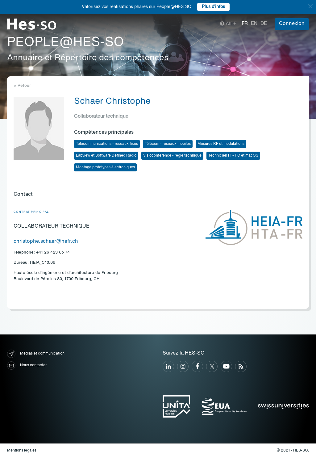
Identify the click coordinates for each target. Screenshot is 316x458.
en (254, 23)
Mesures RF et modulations (221, 144)
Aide (228, 24)
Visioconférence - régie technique (172, 156)
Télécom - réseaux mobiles (168, 144)
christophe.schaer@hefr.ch (46, 241)
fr (245, 23)
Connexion (292, 23)
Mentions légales (21, 450)
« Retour (22, 86)
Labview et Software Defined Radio (106, 156)
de (263, 23)
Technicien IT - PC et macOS (233, 156)
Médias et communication (35, 354)
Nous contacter (27, 365)
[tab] (32, 195)
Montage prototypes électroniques (105, 167)
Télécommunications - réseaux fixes (107, 144)
